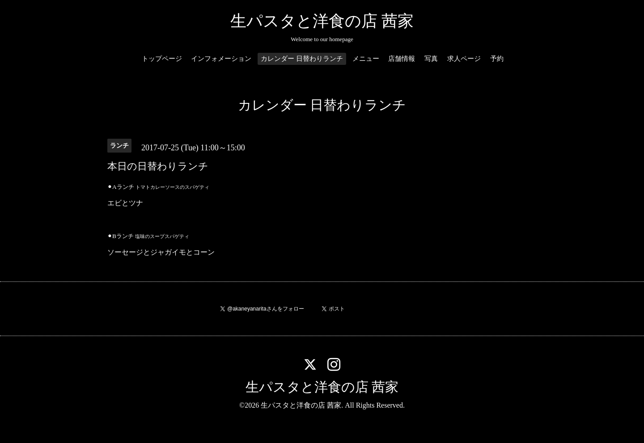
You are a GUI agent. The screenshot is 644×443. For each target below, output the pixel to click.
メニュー (365, 58)
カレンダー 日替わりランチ (302, 58)
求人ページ (464, 58)
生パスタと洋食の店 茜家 (322, 21)
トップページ (162, 58)
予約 (497, 58)
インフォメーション (221, 58)
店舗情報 (401, 58)
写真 (431, 58)
